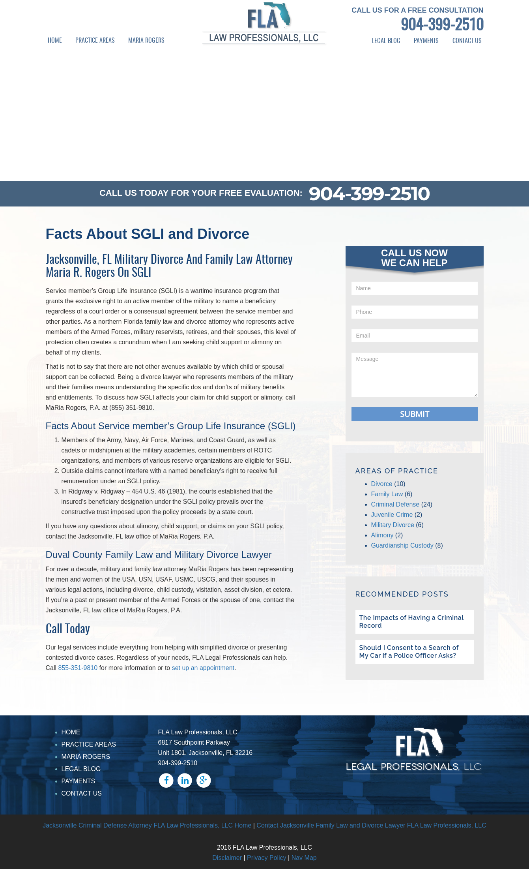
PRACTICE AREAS (95, 41)
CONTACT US (467, 41)
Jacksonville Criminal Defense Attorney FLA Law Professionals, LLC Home (147, 825)
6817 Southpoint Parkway (194, 742)
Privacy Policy (266, 857)
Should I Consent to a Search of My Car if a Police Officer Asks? (409, 651)
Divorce (382, 483)
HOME (55, 41)
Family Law (387, 494)
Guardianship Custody (402, 545)
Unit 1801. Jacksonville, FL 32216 (205, 752)
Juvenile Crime (392, 514)
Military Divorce (392, 525)
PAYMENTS (426, 41)
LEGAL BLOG (386, 41)
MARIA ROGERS (146, 41)
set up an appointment (203, 667)
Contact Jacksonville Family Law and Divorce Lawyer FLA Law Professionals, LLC (371, 825)
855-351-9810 (78, 667)
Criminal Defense (395, 504)
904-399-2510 (442, 26)
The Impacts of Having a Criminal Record (411, 621)
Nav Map (304, 857)
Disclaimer (227, 857)
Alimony (382, 535)
